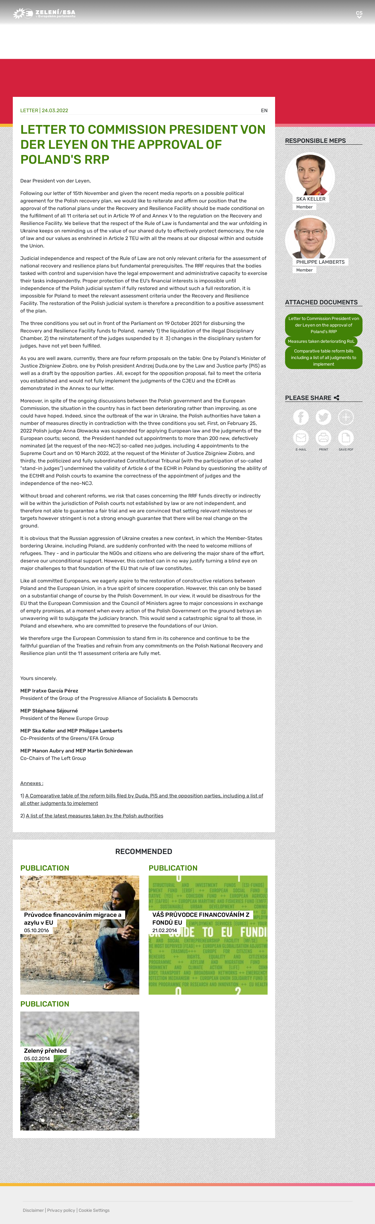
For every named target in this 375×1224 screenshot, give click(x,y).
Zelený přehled (45, 1050)
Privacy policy (61, 1210)
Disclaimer (33, 1210)
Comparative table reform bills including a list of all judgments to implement (323, 357)
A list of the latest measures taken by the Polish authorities (94, 816)
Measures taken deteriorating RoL (321, 341)
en (264, 110)
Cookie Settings (94, 1210)
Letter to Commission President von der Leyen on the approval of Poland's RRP (324, 325)
